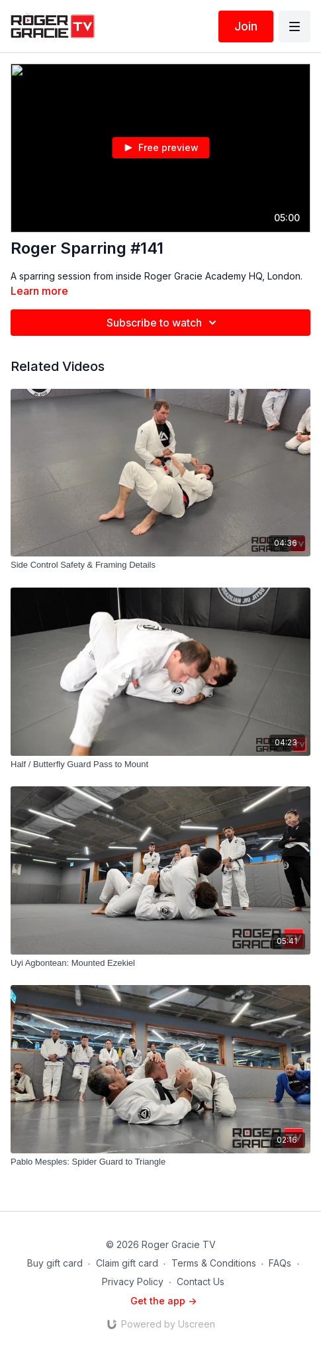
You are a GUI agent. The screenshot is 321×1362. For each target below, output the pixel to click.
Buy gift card (55, 1263)
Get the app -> (163, 1300)
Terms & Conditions (213, 1263)
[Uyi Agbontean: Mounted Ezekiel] (160, 963)
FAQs (280, 1263)
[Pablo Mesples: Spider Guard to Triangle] (160, 1162)
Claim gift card (127, 1263)
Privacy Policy (132, 1281)
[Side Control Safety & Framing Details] (160, 565)
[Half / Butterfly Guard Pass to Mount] (160, 764)
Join (245, 26)
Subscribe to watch (163, 323)
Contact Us (200, 1281)
